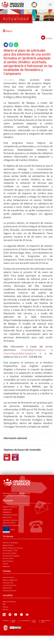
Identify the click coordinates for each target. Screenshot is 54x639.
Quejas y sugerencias (10, 580)
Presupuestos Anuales (10, 515)
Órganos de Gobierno (10, 507)
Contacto (6, 620)
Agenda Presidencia (9, 602)
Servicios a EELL (8, 558)
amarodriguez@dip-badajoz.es (20, 353)
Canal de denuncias (9, 591)
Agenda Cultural (8, 545)
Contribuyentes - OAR (10, 550)
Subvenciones (7, 517)
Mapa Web (14, 621)
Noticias (5, 607)
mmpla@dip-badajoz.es (33, 350)
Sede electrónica (8, 577)
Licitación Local (8, 583)
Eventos (5, 609)
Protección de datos (45, 621)
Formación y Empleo (9, 553)
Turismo (5, 564)
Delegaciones (7, 509)
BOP (4, 604)
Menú (9, 31)
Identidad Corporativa (10, 520)
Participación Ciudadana (11, 556)
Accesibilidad (24, 620)
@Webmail (6, 566)
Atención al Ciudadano (10, 543)
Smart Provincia (8, 561)
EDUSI (9, 530)
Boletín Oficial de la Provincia (13, 548)
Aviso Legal (34, 621)
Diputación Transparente (11, 525)
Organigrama (7, 512)
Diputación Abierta (9, 523)
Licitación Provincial (9, 585)
